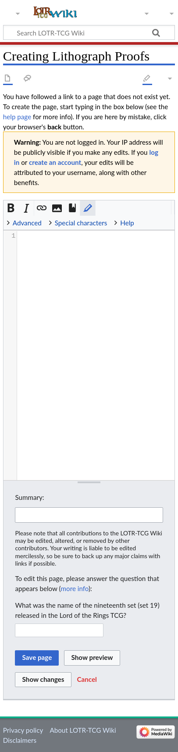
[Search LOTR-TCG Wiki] (85, 32)
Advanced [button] (27, 223)
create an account (55, 162)
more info (75, 588)
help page (17, 117)
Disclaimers (19, 740)
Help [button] (127, 223)
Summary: (29, 497)
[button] (11, 208)
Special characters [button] (81, 223)
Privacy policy (23, 730)
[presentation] (95, 236)
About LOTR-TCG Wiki (83, 730)
